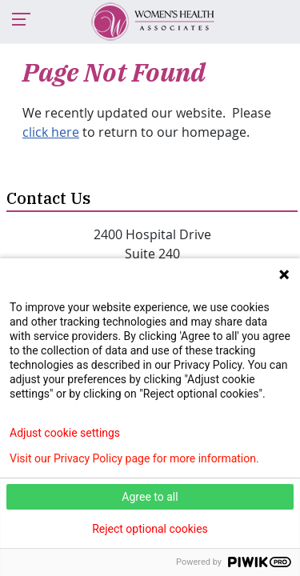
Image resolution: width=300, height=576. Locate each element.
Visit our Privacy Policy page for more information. (134, 458)
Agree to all (150, 496)
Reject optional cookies (150, 528)
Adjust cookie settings (65, 432)
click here (50, 132)
